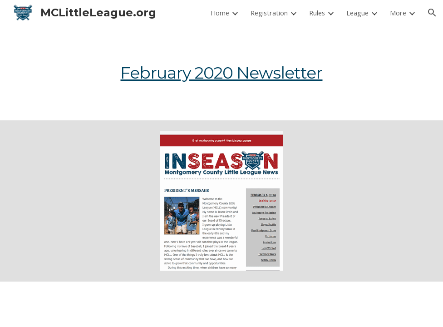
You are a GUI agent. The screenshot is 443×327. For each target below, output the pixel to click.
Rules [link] (317, 12)
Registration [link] (269, 12)
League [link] (357, 12)
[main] (222, 73)
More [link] (398, 12)
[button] (432, 13)
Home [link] (220, 12)
